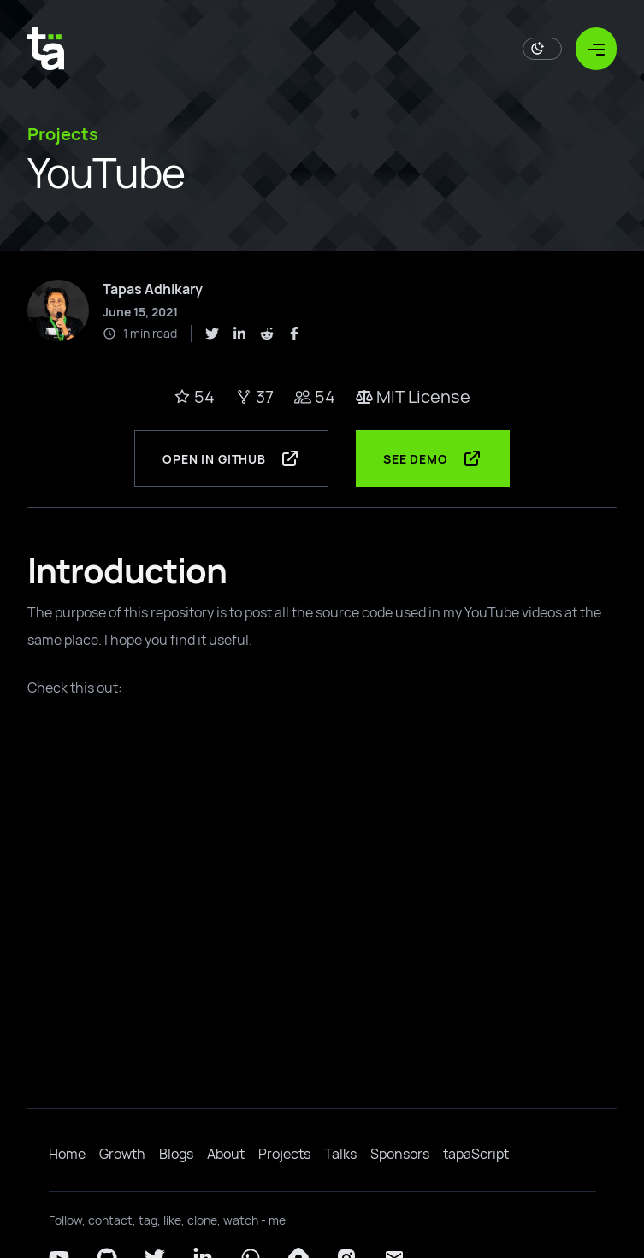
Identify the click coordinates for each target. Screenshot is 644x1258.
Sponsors (399, 1153)
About (226, 1153)
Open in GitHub (231, 458)
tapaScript (476, 1153)
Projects (284, 1153)
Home (67, 1153)
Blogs (176, 1153)
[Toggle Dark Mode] (542, 48)
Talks (340, 1153)
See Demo (432, 458)
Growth (122, 1153)
